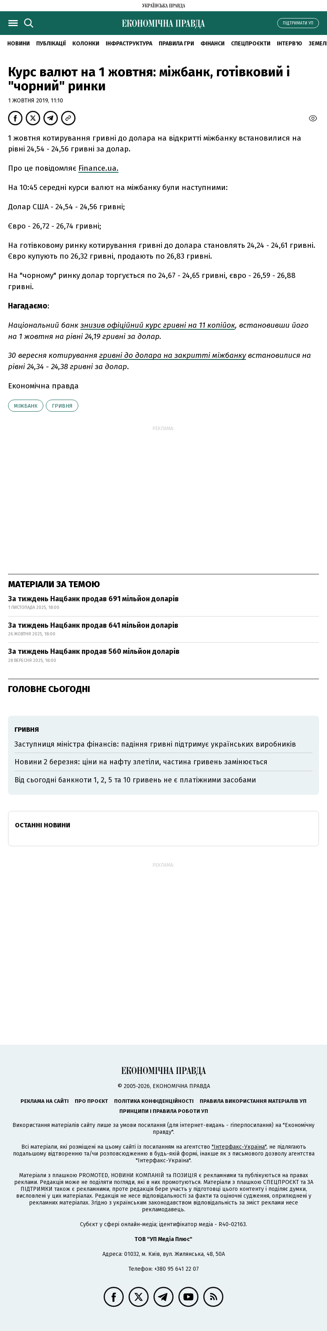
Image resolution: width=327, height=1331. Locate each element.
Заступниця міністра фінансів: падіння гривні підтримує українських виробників (155, 744)
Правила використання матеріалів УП (253, 1101)
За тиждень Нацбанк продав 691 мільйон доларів (93, 598)
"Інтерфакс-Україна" (239, 1146)
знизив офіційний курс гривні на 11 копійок (157, 325)
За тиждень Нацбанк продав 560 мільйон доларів (94, 651)
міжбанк (25, 406)
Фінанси (212, 43)
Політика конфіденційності (154, 1101)
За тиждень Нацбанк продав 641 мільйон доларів (93, 625)
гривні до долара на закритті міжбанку (172, 355)
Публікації (51, 43)
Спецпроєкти (250, 43)
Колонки (85, 43)
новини (18, 43)
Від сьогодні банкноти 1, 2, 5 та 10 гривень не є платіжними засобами (135, 780)
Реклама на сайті (44, 1101)
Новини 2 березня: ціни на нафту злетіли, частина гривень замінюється (141, 761)
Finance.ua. (98, 168)
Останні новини (42, 825)
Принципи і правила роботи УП (163, 1111)
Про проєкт (91, 1101)
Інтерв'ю (289, 43)
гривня (62, 406)
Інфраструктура (129, 43)
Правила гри (176, 43)
